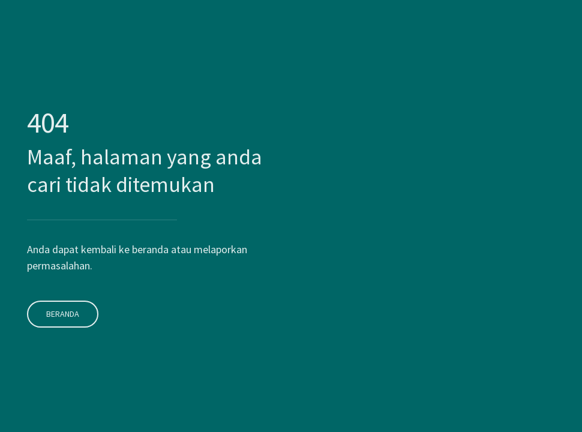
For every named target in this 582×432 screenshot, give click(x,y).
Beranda (60, 300)
